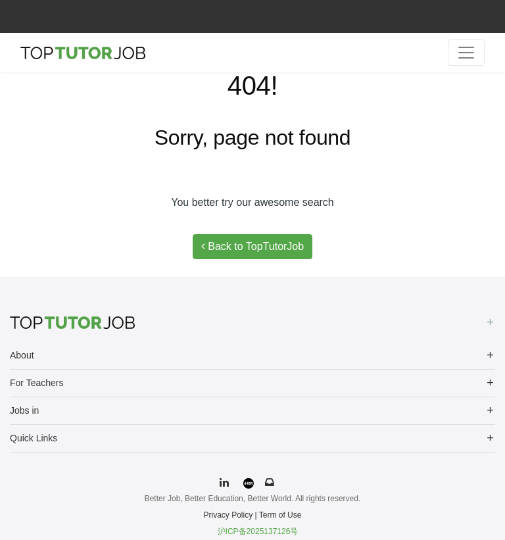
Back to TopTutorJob (252, 246)
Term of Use (280, 515)
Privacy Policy (228, 515)
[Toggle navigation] (466, 52)
